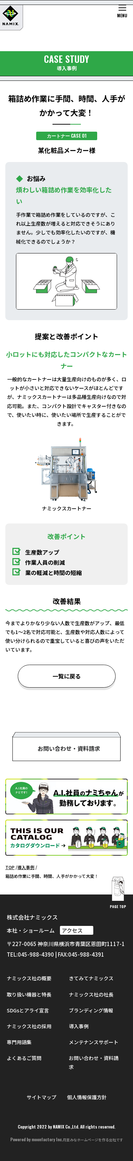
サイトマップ (41, 1097)
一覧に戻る (66, 676)
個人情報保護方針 (87, 1097)
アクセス (77, 930)
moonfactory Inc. (47, 1139)
